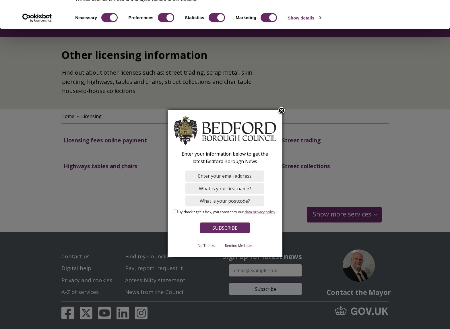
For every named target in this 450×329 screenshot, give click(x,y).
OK (402, 14)
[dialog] (225, 183)
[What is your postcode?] (225, 200)
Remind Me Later (238, 245)
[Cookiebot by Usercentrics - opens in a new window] (37, 39)
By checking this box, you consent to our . (227, 211)
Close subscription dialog (282, 110)
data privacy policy (260, 211)
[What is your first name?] (225, 188)
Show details (301, 39)
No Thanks (206, 245)
